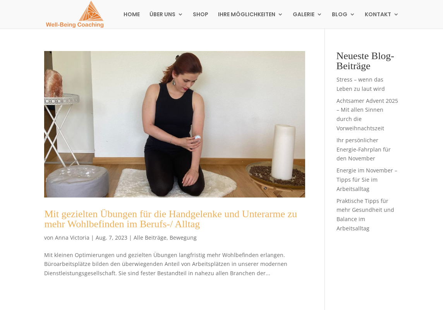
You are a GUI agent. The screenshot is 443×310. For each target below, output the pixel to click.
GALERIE (303, 15)
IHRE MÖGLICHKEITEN (246, 15)
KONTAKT (378, 15)
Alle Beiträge (150, 237)
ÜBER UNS (162, 15)
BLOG (339, 15)
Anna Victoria (72, 237)
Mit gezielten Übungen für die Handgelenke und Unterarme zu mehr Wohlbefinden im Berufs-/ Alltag (170, 219)
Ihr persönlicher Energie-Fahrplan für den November (364, 149)
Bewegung (183, 237)
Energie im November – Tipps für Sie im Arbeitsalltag (367, 179)
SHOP (200, 15)
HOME (132, 15)
